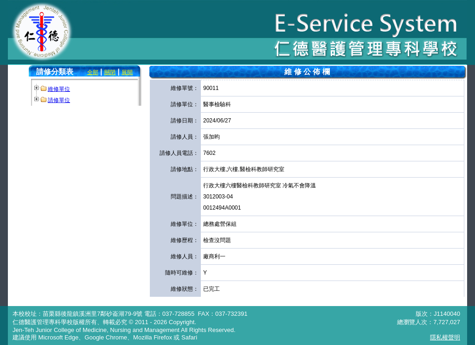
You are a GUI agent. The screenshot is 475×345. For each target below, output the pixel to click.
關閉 (110, 72)
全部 (92, 72)
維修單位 (59, 89)
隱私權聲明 (445, 337)
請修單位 (59, 100)
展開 (127, 72)
